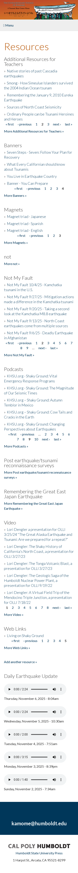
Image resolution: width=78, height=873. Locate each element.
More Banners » (15, 195)
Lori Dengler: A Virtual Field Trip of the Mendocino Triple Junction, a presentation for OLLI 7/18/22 (38, 597)
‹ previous (25, 124)
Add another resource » (20, 662)
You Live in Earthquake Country (32, 176)
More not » (12, 264)
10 (36, 439)
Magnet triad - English (25, 230)
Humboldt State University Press (39, 853)
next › (57, 124)
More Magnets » (16, 242)
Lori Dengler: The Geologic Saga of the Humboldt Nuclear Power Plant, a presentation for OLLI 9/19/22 (36, 580)
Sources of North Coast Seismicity (34, 107)
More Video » (14, 614)
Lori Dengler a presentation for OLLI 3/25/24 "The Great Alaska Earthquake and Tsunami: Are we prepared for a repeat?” (38, 534)
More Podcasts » (16, 446)
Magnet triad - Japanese (26, 216)
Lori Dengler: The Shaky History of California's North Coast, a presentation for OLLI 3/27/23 (39, 551)
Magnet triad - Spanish (25, 223)
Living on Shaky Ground (25, 635)
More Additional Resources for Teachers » (34, 131)
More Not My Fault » (19, 355)
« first (10, 124)
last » (68, 124)
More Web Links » (17, 648)
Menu (8, 25)
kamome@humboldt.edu (39, 823)
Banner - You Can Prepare (27, 183)
